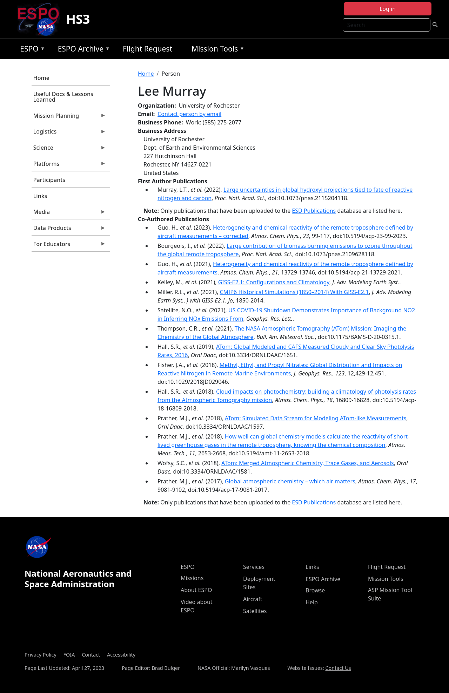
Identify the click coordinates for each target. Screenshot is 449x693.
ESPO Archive (82, 50)
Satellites (255, 611)
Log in (388, 9)
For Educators (69, 245)
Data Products (69, 229)
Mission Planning (69, 117)
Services (253, 567)
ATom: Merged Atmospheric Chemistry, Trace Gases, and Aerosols (307, 463)
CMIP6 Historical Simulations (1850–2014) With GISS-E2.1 (294, 292)
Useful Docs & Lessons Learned (63, 96)
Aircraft (252, 599)
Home (41, 78)
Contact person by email (189, 114)
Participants (49, 180)
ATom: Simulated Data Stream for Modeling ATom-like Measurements (316, 418)
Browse (315, 590)
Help (312, 602)
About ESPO (196, 590)
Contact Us (338, 668)
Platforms (69, 165)
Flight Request (147, 49)
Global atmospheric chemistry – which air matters (290, 481)
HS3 (78, 19)
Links (40, 196)
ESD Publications (314, 211)
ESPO (30, 50)
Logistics (69, 133)
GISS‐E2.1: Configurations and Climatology (273, 282)
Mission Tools (216, 50)
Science (69, 149)
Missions (192, 578)
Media (69, 213)
